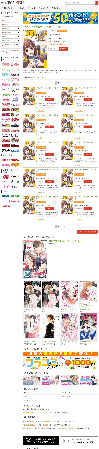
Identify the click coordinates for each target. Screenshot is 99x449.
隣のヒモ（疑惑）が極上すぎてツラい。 (69, 310)
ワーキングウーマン (30, 401)
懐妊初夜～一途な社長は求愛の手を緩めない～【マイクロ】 (32, 342)
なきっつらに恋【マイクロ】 (69, 342)
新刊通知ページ (47, 422)
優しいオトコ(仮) (85, 310)
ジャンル (31, 8)
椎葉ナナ (57, 35)
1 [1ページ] (55, 84)
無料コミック (56, 8)
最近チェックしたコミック (11, 45)
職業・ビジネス (66, 397)
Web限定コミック (9, 8)
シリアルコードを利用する (11, 51)
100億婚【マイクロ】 (86, 342)
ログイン (45, 413)
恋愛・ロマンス (28, 397)
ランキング (43, 8)
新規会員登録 (9, 16)
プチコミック (59, 38)
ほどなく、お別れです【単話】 (50, 342)
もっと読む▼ (40, 111)
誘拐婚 (44, 310)
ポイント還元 (62, 30)
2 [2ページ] (58, 84)
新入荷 (22, 8)
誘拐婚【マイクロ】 (30, 310)
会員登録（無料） (29, 413)
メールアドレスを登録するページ (66, 429)
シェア (51, 433)
